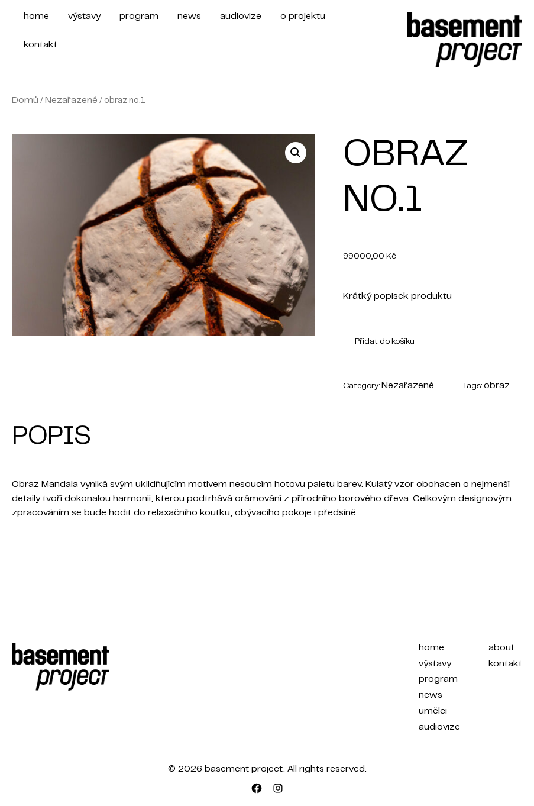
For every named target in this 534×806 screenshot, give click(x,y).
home (36, 16)
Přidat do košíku (385, 342)
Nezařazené (71, 100)
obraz (497, 386)
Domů (25, 100)
